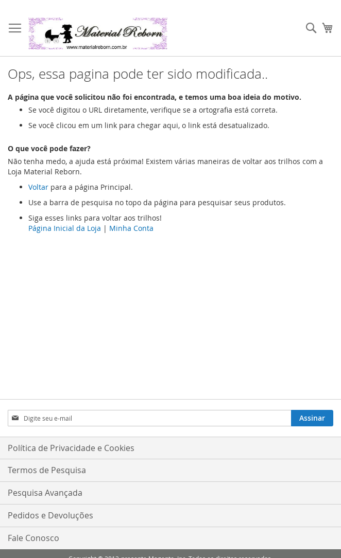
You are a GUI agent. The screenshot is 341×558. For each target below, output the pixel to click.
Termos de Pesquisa (47, 470)
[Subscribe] (312, 418)
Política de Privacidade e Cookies (71, 448)
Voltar (38, 187)
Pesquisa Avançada (45, 492)
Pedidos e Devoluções (50, 515)
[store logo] (97, 33)
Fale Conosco (33, 538)
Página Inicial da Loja (64, 228)
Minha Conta (131, 228)
